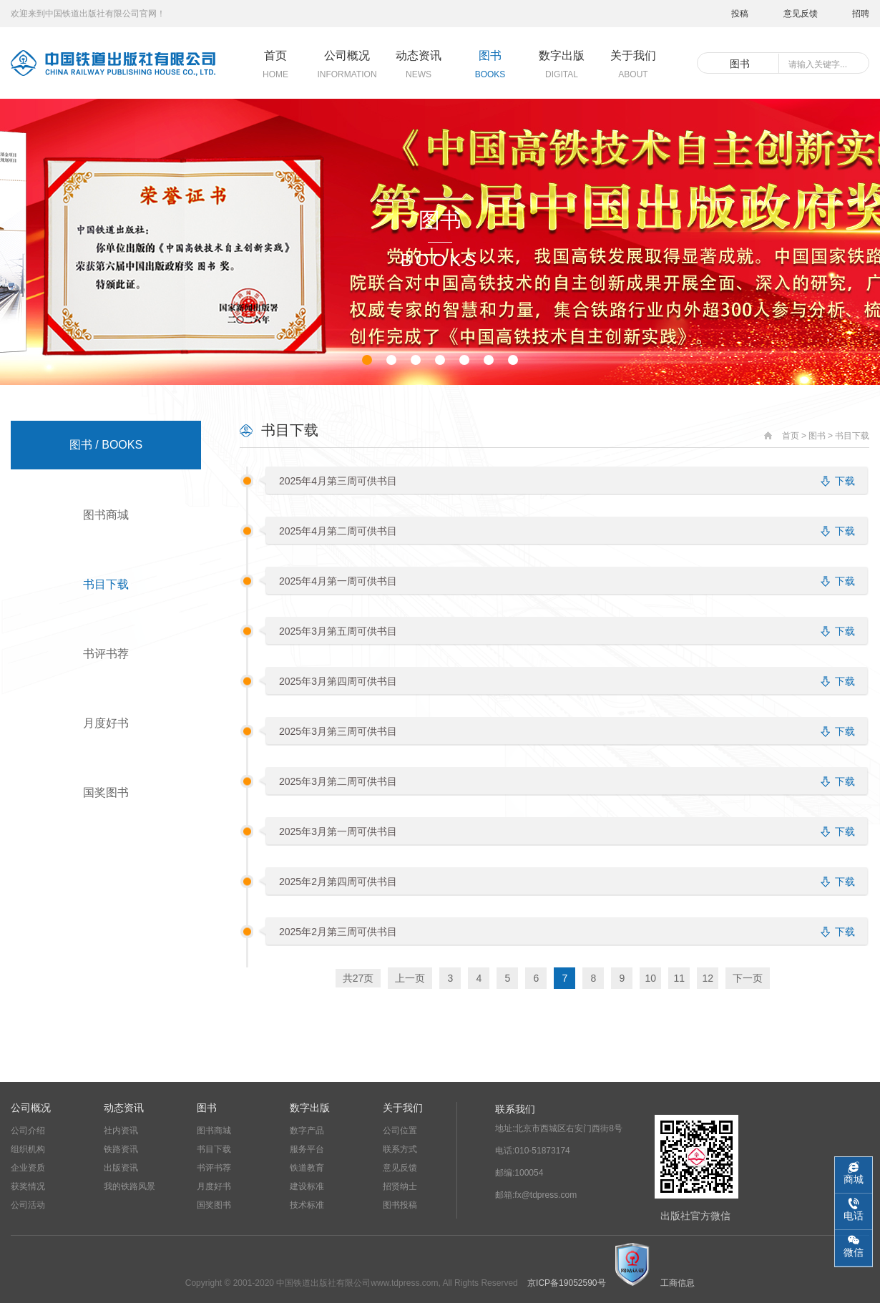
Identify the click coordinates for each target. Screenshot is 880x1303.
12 (707, 978)
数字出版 (310, 1107)
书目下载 (106, 584)
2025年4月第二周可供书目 (338, 531)
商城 (854, 1179)
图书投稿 (400, 1205)
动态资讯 (124, 1107)
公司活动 (28, 1205)
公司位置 (400, 1131)
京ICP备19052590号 (566, 1283)
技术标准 (307, 1205)
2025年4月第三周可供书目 (338, 481)
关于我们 (403, 1107)
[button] (367, 360)
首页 (790, 436)
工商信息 (677, 1283)
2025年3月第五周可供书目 (338, 631)
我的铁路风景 (129, 1186)
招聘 (860, 14)
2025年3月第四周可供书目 (338, 681)
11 (679, 978)
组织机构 (28, 1149)
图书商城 (106, 515)
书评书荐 (106, 654)
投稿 (739, 14)
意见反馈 (800, 14)
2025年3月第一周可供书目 (338, 831)
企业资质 (28, 1168)
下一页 (748, 978)
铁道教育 (307, 1168)
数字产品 (307, 1131)
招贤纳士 (400, 1186)
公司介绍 (28, 1131)
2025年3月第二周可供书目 (338, 781)
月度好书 (106, 723)
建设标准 (307, 1186)
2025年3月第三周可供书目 (338, 731)
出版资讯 (121, 1168)
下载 (845, 481)
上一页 (410, 978)
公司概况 (31, 1107)
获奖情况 (28, 1186)
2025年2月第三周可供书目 (338, 931)
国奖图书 (106, 792)
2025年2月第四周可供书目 (338, 881)
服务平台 (307, 1149)
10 (650, 978)
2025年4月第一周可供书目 (338, 581)
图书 (817, 436)
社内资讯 (121, 1131)
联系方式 (400, 1149)
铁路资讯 (121, 1149)
